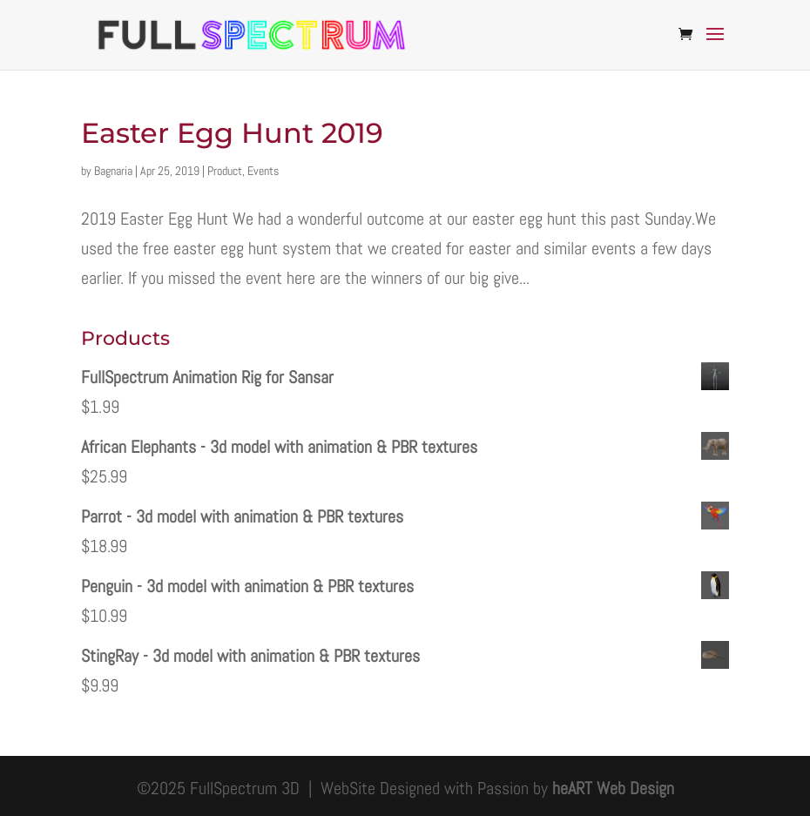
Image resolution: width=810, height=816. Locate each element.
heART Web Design (613, 788)
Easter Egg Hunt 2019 (232, 133)
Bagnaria (113, 171)
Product (224, 171)
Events (263, 171)
